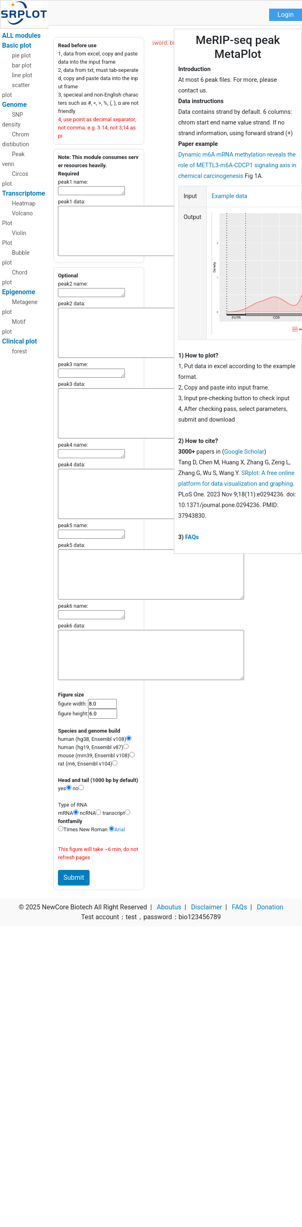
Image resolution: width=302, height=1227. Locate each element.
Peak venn (13, 159)
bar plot (22, 65)
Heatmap (23, 203)
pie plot (21, 55)
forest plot (14, 356)
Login (285, 14)
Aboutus (169, 907)
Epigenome (18, 292)
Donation (270, 907)
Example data (229, 196)
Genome (14, 104)
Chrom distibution (15, 139)
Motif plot (13, 326)
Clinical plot (19, 341)
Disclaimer (206, 907)
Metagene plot (19, 307)
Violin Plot (14, 238)
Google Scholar (244, 451)
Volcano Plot (17, 218)
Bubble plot (16, 257)
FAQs (192, 537)
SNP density (12, 119)
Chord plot (14, 277)
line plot (22, 75)
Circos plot (15, 179)
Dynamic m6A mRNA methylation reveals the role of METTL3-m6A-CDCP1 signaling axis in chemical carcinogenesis (237, 165)
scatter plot (16, 90)
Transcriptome (23, 193)
